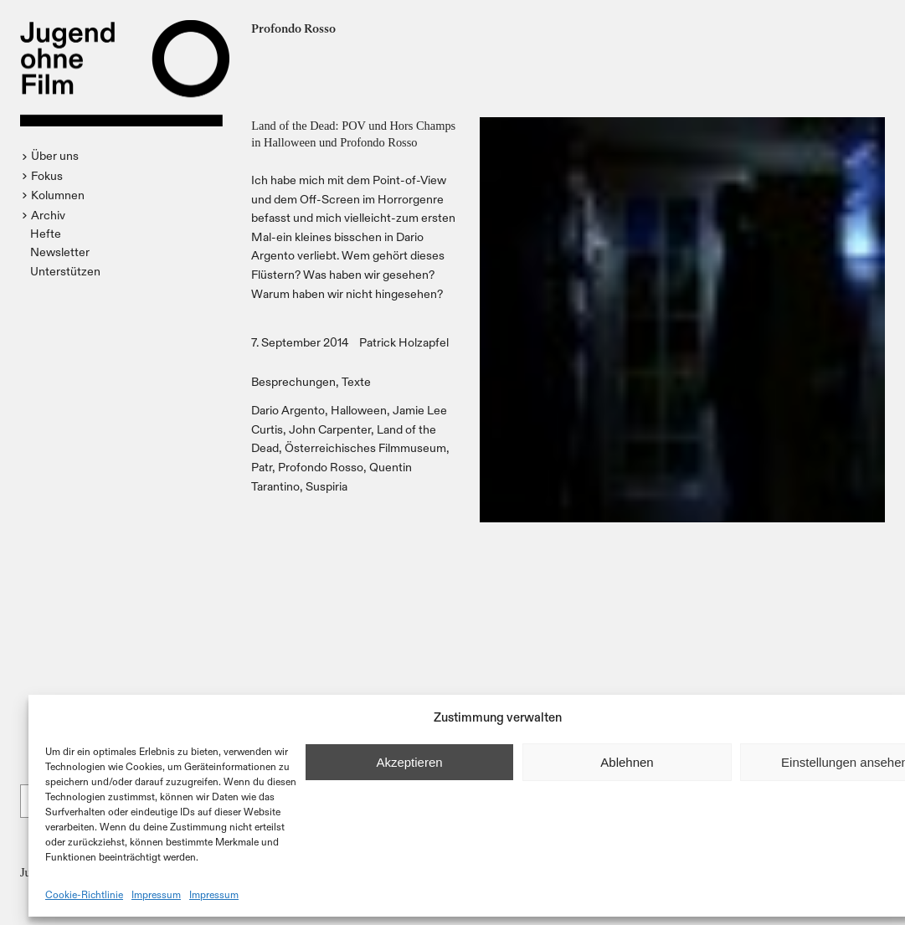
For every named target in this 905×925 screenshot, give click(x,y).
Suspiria (326, 486)
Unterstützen (65, 271)
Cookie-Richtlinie (84, 894)
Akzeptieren (409, 762)
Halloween (359, 410)
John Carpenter (330, 429)
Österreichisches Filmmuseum (365, 447)
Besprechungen (293, 381)
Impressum (156, 894)
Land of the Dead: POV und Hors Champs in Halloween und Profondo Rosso (353, 134)
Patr (261, 467)
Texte (356, 381)
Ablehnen (626, 762)
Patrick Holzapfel (404, 342)
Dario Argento (288, 410)
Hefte (45, 233)
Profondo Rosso (320, 467)
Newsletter (60, 251)
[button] (52, 155)
